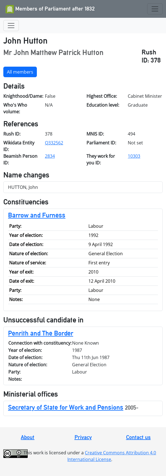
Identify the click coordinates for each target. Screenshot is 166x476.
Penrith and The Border (40, 333)
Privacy (83, 437)
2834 (50, 156)
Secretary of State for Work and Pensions (65, 407)
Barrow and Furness (36, 215)
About (27, 437)
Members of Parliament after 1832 (50, 9)
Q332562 (54, 143)
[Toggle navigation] (155, 8)
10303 (134, 156)
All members (20, 72)
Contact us (138, 437)
